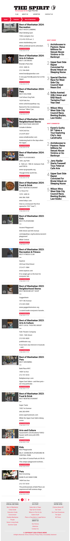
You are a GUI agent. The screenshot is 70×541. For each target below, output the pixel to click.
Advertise (36, 14)
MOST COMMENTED (53, 123)
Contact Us (49, 14)
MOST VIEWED (51, 40)
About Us (25, 14)
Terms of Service (29, 534)
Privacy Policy (39, 534)
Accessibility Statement (50, 534)
